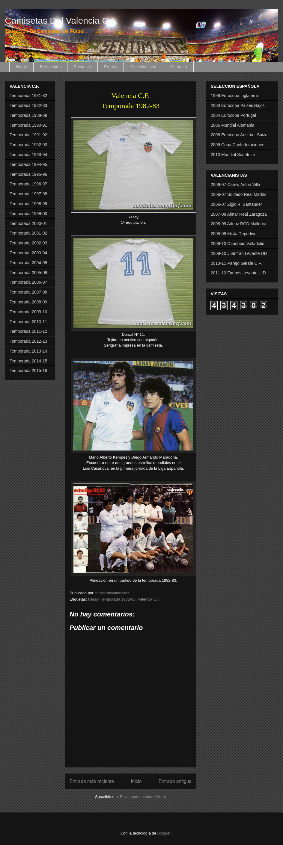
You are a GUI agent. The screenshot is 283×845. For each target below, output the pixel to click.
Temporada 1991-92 (28, 134)
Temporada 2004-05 (28, 262)
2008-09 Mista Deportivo (234, 233)
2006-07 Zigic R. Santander (236, 204)
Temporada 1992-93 (28, 144)
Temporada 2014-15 (28, 361)
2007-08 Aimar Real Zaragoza (239, 214)
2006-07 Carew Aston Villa (235, 184)
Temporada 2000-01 (28, 223)
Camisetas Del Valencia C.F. (61, 20)
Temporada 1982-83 (118, 599)
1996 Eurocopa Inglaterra (234, 95)
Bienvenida (50, 66)
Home (21, 66)
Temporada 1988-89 (28, 115)
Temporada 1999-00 (28, 213)
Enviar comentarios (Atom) (143, 796)
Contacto (178, 66)
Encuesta (82, 66)
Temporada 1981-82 (28, 95)
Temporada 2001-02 (28, 233)
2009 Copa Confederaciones (237, 144)
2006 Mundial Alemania (233, 125)
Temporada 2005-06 (28, 272)
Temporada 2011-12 (28, 331)
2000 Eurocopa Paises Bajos (238, 105)
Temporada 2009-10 (28, 311)
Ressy (93, 599)
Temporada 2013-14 (28, 351)
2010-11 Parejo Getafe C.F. (236, 263)
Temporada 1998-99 (28, 203)
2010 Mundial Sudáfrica (233, 154)
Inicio (136, 781)
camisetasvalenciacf (111, 593)
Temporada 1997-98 (28, 193)
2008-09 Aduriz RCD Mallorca (238, 223)
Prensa (110, 66)
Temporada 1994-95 (28, 164)
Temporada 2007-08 (28, 292)
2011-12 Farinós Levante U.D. (239, 272)
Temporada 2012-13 (28, 341)
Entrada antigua (175, 781)
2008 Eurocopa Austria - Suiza (239, 134)
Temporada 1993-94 (28, 154)
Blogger (164, 833)
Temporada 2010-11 (28, 321)
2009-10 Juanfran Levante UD (239, 253)
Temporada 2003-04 (28, 252)
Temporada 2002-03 (28, 243)
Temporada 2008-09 (28, 302)
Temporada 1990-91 (28, 125)
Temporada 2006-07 (28, 282)
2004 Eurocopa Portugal (233, 115)
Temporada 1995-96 (28, 174)
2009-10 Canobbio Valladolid (237, 243)
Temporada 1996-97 (28, 184)
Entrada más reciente (92, 781)
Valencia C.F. (149, 599)
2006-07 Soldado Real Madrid (239, 194)
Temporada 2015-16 (28, 370)
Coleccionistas (143, 66)
